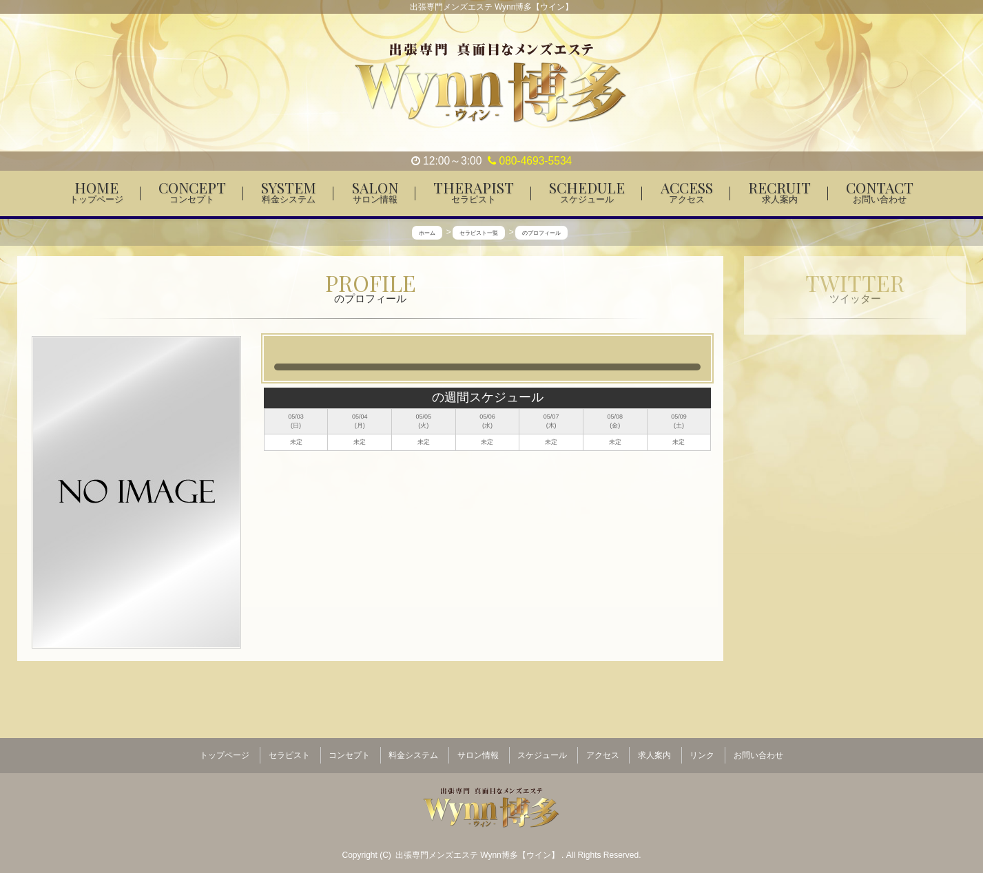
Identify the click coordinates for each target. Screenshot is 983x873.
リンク (702, 751)
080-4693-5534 (530, 161)
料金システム (413, 751)
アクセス (602, 751)
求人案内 (654, 751)
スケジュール (542, 751)
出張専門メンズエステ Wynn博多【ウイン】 (478, 846)
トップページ (224, 751)
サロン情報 (478, 751)
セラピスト (289, 751)
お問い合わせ (758, 751)
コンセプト (349, 751)
